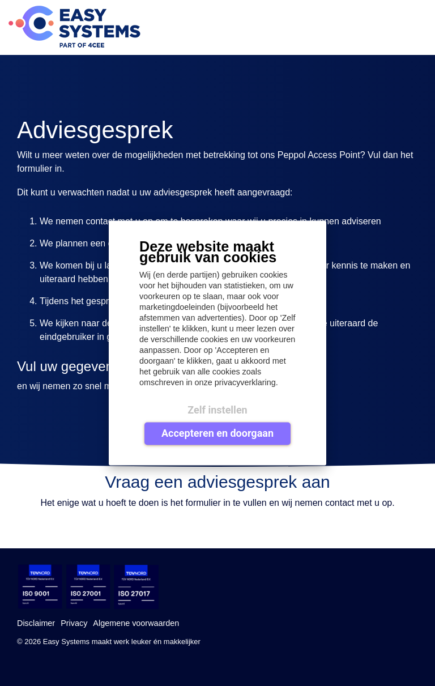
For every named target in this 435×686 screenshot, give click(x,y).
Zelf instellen (217, 410)
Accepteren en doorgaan (217, 432)
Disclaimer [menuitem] (36, 623)
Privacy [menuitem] (74, 623)
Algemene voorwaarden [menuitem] (136, 623)
